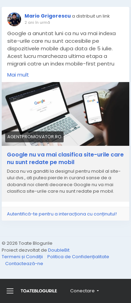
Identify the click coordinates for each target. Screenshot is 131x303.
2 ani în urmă (37, 22)
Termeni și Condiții (23, 256)
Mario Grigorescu (48, 15)
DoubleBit (58, 250)
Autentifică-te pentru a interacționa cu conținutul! (62, 214)
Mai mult (18, 74)
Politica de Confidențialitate (78, 256)
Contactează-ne (24, 263)
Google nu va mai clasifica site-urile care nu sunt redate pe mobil (65, 158)
